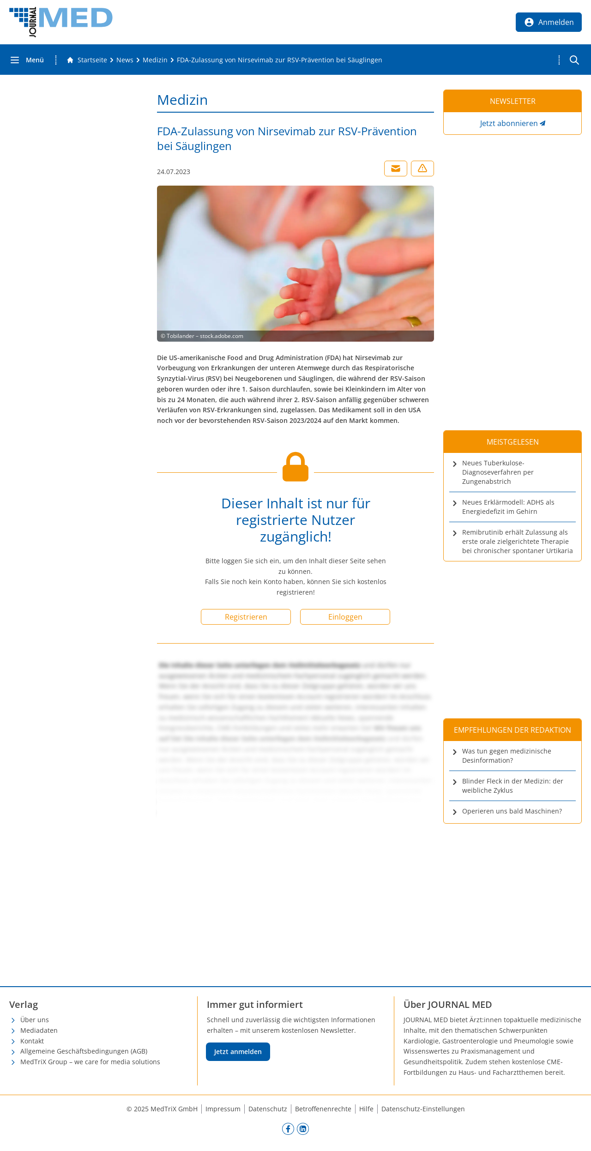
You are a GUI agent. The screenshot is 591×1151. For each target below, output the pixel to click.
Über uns (34, 1019)
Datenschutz (267, 1108)
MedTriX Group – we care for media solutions (90, 1061)
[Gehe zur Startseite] (86, 60)
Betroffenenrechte (323, 1108)
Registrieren (246, 617)
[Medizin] (155, 60)
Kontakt (32, 1041)
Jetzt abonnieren (509, 123)
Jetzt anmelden (238, 1051)
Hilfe (366, 1108)
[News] (124, 60)
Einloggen (345, 617)
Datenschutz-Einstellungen (423, 1108)
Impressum (223, 1108)
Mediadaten (39, 1030)
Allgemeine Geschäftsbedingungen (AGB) (83, 1051)
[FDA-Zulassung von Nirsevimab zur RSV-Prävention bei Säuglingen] (279, 60)
